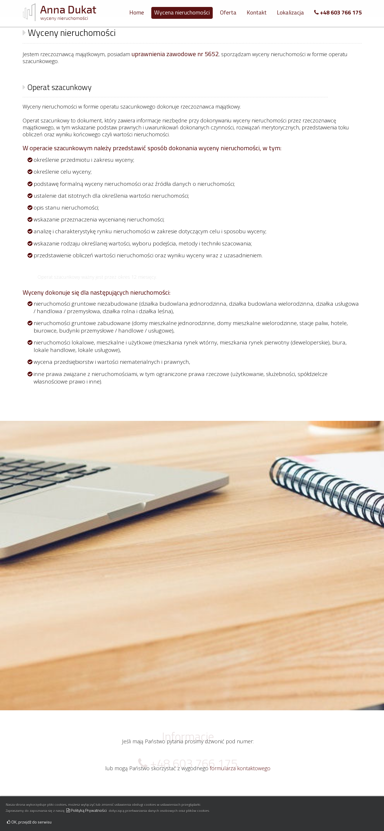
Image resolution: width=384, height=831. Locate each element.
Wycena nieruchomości (182, 12)
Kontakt (257, 12)
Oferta (228, 12)
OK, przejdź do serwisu (29, 822)
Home (136, 12)
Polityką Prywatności (86, 810)
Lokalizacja (290, 12)
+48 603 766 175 (338, 12)
